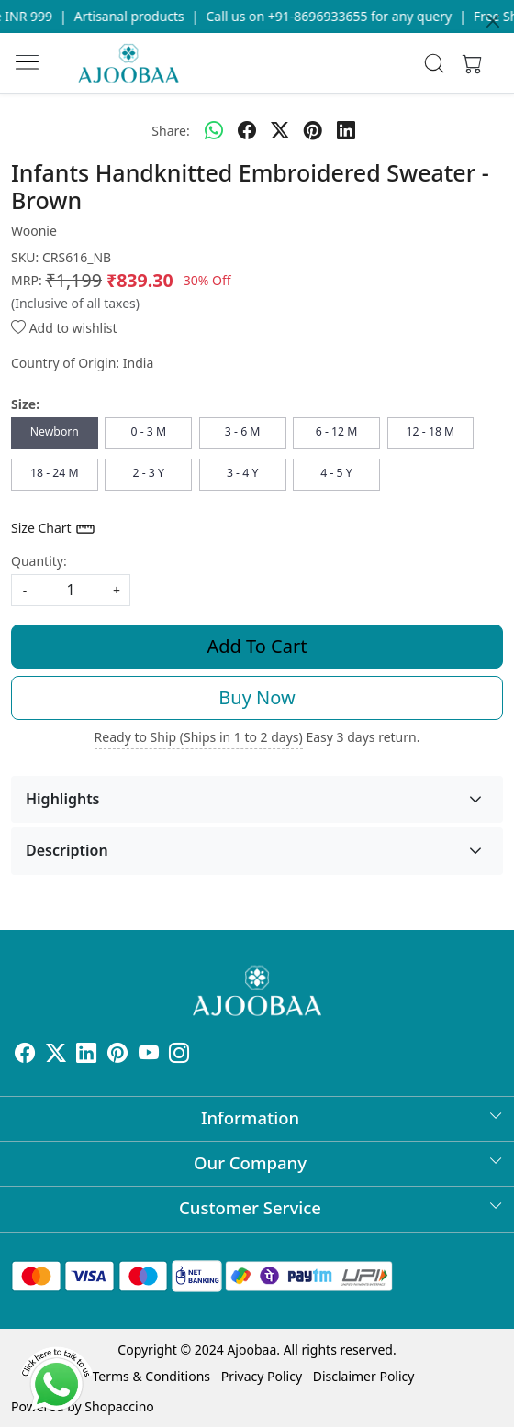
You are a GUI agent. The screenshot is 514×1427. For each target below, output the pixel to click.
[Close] (493, 21)
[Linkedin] (86, 1056)
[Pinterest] (117, 1056)
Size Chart (53, 529)
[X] (56, 1056)
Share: (170, 130)
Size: (25, 404)
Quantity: (39, 561)
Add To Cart (257, 646)
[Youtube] (148, 1056)
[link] (435, 63)
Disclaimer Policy (364, 1376)
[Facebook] (25, 1056)
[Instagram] (179, 1056)
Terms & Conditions (152, 1376)
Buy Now (256, 697)
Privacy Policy (261, 1376)
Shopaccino (118, 1406)
